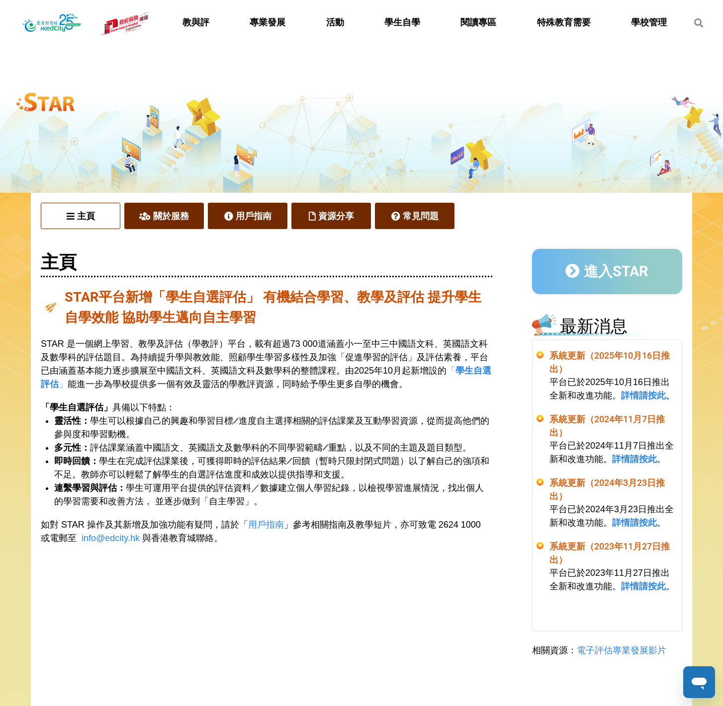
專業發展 (267, 22)
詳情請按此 (643, 395)
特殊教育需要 (564, 22)
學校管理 (649, 22)
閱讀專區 (478, 22)
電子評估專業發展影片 (621, 650)
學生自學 (402, 22)
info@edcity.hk (111, 538)
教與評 (195, 22)
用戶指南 (266, 525)
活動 (335, 22)
